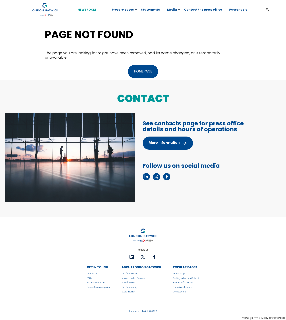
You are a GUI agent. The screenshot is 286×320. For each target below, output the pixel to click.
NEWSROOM (87, 10)
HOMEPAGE (143, 71)
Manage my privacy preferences (263, 318)
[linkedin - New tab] (146, 176)
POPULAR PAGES (185, 267)
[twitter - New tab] (156, 176)
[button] (267, 9)
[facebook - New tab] (166, 176)
